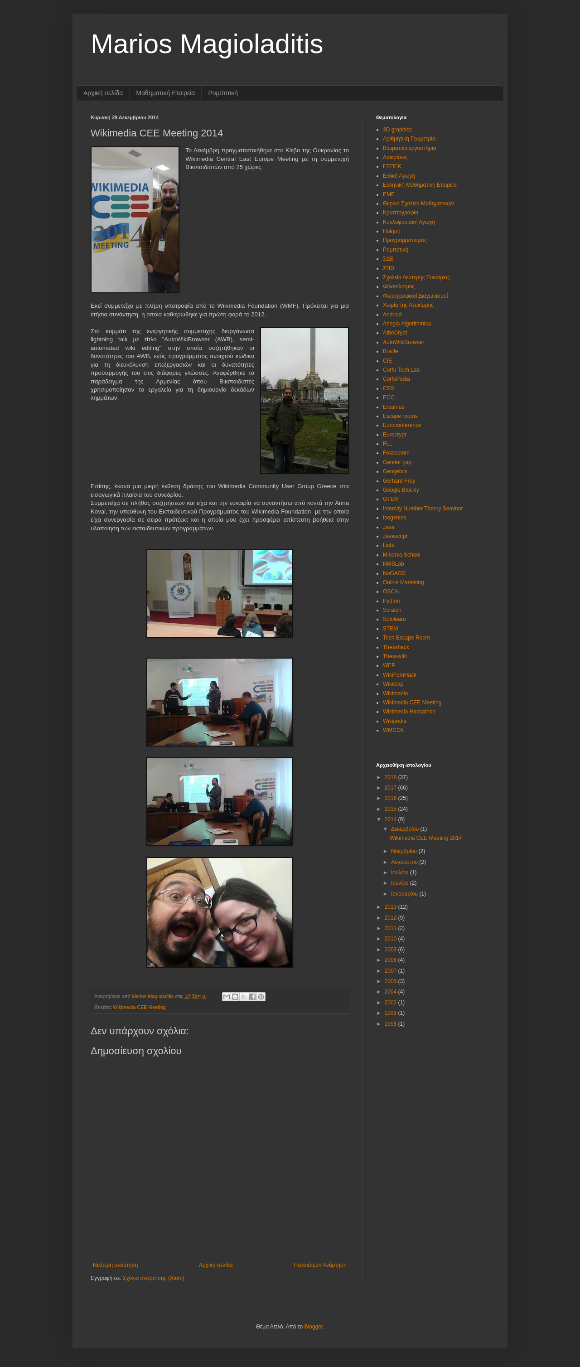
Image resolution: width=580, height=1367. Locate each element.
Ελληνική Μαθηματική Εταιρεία (420, 185)
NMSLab (393, 564)
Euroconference (402, 425)
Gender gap (397, 462)
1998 (391, 1024)
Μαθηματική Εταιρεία (165, 93)
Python (391, 601)
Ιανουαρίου (405, 894)
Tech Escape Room (406, 638)
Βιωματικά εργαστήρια (409, 148)
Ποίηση (392, 231)
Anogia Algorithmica (407, 323)
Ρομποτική (223, 93)
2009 (391, 949)
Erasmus (393, 407)
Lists (388, 545)
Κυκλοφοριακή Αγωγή (409, 222)
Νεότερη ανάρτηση (115, 1265)
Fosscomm (396, 453)
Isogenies (394, 517)
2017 (391, 788)
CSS (388, 388)
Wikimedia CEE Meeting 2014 (426, 838)
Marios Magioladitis (207, 44)
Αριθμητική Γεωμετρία (409, 139)
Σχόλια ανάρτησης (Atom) (153, 1278)
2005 (391, 981)
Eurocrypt (394, 434)
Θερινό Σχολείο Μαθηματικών (418, 203)
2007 (391, 971)
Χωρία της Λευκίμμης (408, 305)
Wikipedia (394, 721)
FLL (387, 444)
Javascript (395, 536)
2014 (391, 819)
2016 (391, 798)
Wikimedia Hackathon (409, 711)
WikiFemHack (399, 675)
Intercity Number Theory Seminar (423, 508)
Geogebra (395, 471)
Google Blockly (401, 490)
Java (388, 527)
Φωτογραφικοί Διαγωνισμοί (415, 296)
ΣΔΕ (388, 259)
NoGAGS (394, 573)
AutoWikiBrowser (403, 342)
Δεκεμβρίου (405, 829)
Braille (390, 351)
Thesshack (396, 647)
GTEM (391, 499)
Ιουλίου (400, 872)
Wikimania (395, 693)
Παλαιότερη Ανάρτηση (320, 1265)
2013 (391, 907)
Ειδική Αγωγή (399, 176)
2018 (391, 777)
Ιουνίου (400, 883)
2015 (391, 809)
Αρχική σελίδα (103, 93)
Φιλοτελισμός (399, 286)
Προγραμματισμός (405, 240)
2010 (391, 939)
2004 (391, 992)
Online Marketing (403, 582)
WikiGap (393, 684)
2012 (391, 918)
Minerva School (401, 555)
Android (392, 314)
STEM (390, 628)
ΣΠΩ (388, 268)
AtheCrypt (395, 333)
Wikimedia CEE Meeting (139, 1007)
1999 (391, 1013)
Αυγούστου (405, 862)
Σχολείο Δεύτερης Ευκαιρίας (416, 277)
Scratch (392, 610)
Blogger (313, 1326)
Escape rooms (400, 416)
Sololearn (394, 619)
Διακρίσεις (395, 157)
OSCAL (392, 591)
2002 (391, 1002)
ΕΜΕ (389, 194)
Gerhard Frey (399, 481)
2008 (391, 960)
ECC (388, 397)
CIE (387, 361)
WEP (389, 665)
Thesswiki (395, 656)
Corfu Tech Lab (401, 370)
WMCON (394, 730)
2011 (391, 928)
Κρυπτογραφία (400, 212)
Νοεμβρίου (405, 851)
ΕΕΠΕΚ (392, 166)
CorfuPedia (396, 379)
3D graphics (397, 129)
